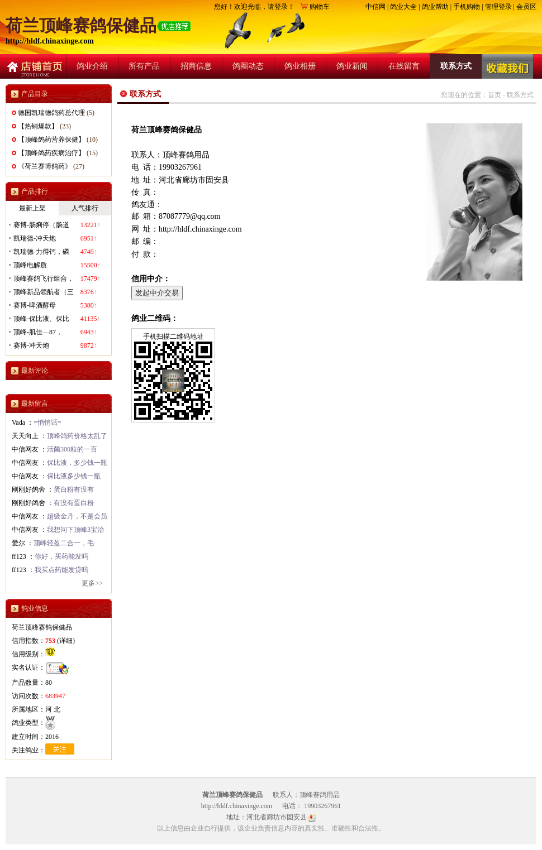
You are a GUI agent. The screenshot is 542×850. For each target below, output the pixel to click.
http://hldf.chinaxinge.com (50, 41)
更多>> (92, 583)
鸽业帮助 (435, 7)
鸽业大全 (403, 7)
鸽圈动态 (248, 66)
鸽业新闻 (352, 66)
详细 (66, 641)
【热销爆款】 (38, 126)
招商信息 (196, 66)
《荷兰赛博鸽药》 (45, 166)
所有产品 (144, 66)
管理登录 (498, 7)
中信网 (375, 7)
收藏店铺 (508, 66)
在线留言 (404, 66)
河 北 (52, 709)
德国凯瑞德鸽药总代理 (51, 113)
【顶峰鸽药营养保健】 (51, 139)
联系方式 (456, 66)
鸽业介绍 (92, 66)
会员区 (526, 7)
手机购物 (466, 7)
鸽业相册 (300, 66)
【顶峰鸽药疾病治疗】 (51, 153)
